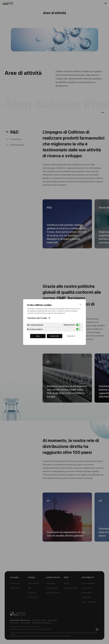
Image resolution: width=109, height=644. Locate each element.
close (80, 304)
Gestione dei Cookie (37, 318)
